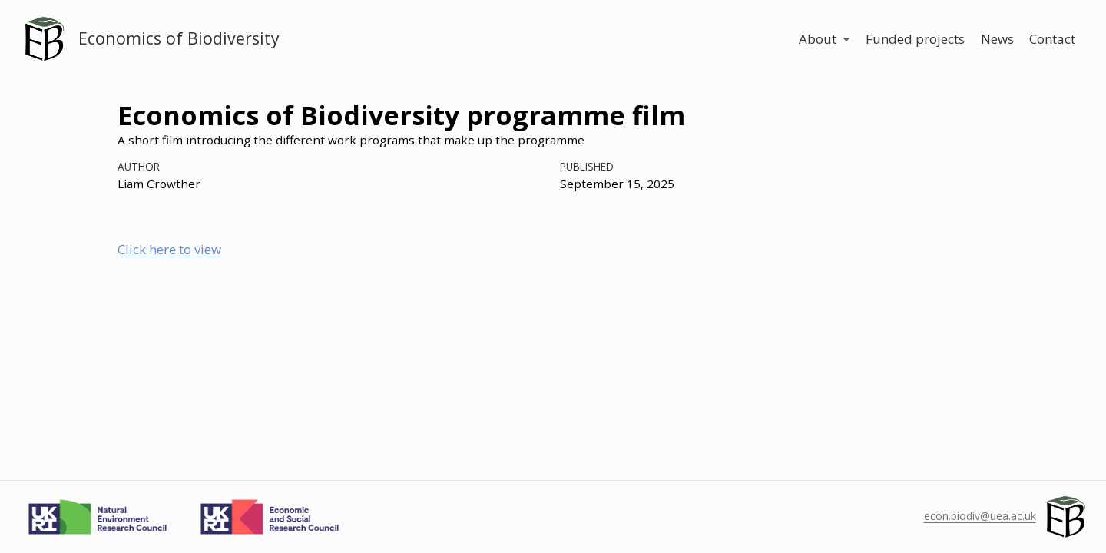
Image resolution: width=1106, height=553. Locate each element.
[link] (824, 39)
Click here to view (169, 249)
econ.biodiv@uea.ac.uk (980, 515)
